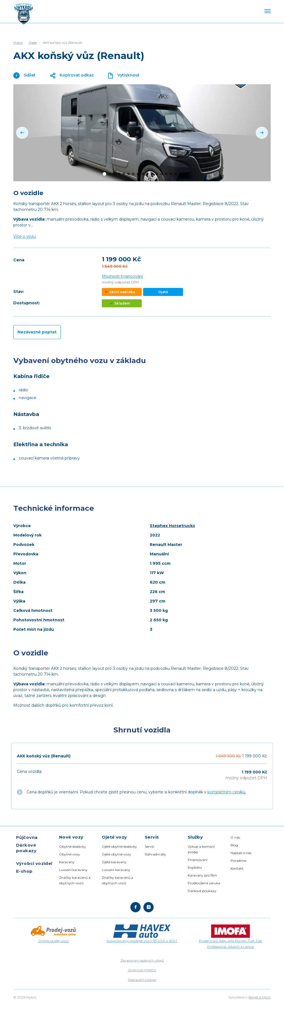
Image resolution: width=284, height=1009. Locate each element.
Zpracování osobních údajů (142, 960)
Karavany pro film (202, 875)
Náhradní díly (155, 854)
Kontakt (237, 868)
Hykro (17, 43)
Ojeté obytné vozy (116, 854)
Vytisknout (124, 76)
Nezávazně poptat (37, 331)
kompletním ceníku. (226, 792)
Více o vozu (24, 236)
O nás (235, 837)
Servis (149, 846)
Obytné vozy (69, 854)
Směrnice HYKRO (142, 970)
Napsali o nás (240, 853)
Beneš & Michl (259, 997)
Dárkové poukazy (26, 847)
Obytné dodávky (72, 846)
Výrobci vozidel (34, 863)
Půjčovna (27, 837)
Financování (197, 860)
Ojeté (33, 43)
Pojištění (195, 867)
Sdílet (24, 75)
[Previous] (22, 133)
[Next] (262, 133)
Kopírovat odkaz (72, 75)
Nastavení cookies (142, 980)
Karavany (67, 862)
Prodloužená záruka (204, 883)
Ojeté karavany (114, 862)
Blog (234, 845)
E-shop (24, 871)
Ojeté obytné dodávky (119, 846)
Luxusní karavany (73, 870)
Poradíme (238, 861)
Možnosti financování (122, 276)
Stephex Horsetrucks (172, 525)
